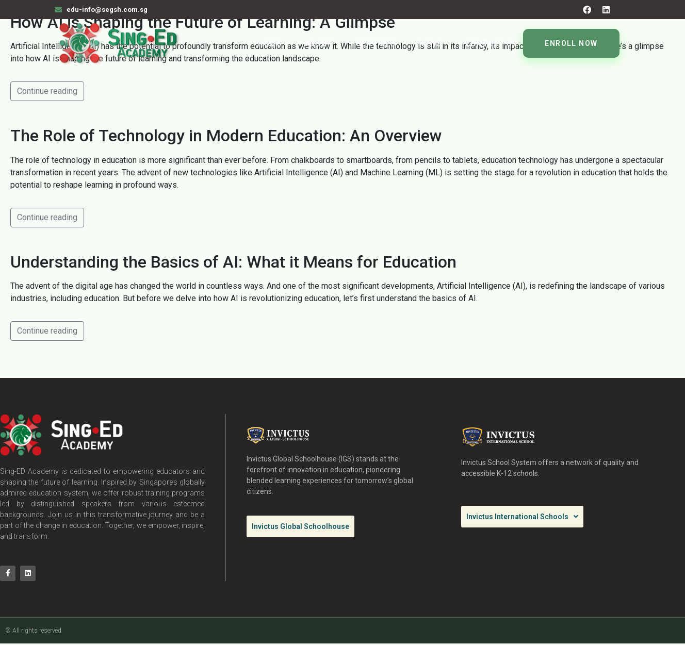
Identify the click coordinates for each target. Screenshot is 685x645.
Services (376, 44)
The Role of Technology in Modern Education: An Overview (226, 135)
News (430, 44)
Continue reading (47, 91)
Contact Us (491, 44)
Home (270, 44)
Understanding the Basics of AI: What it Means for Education (233, 262)
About (319, 44)
